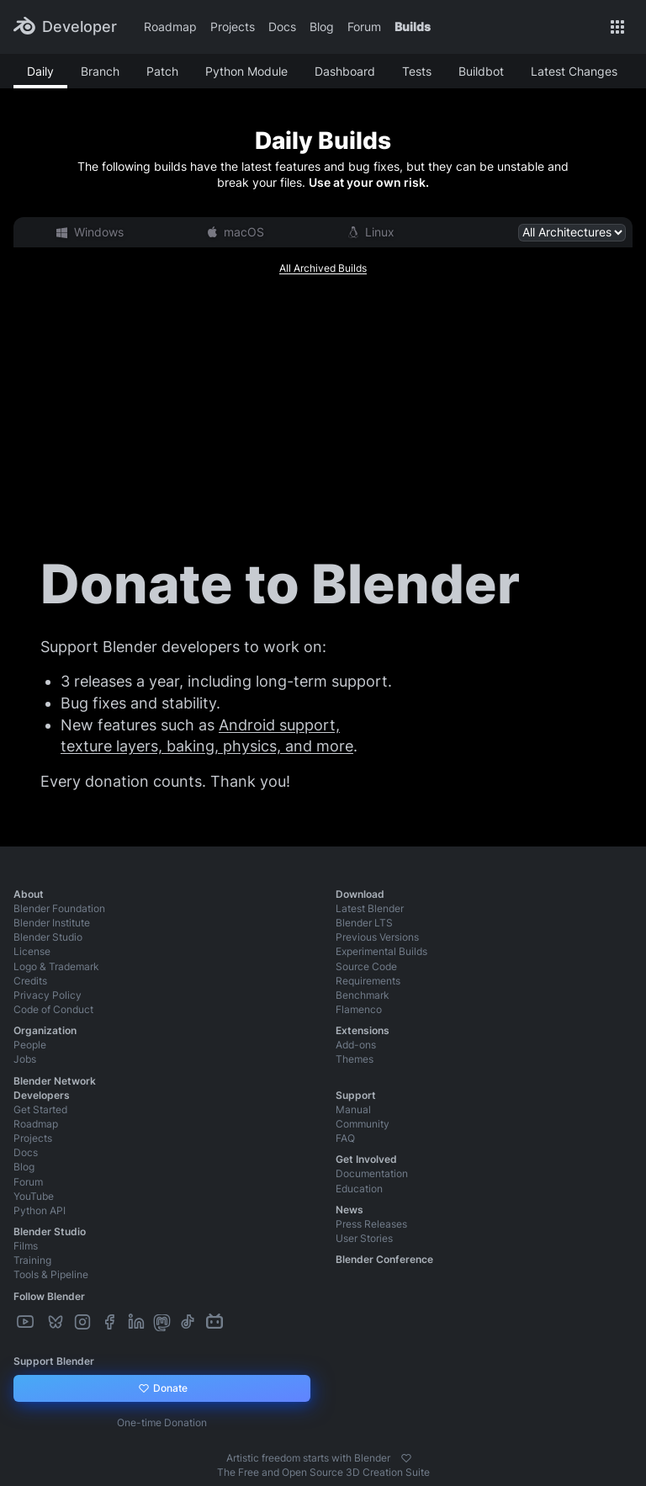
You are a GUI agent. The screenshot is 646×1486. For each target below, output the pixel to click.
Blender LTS (364, 922)
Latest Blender (370, 908)
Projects (232, 26)
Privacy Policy (47, 995)
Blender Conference (384, 1259)
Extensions (362, 1030)
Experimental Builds (381, 951)
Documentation (372, 1173)
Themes (354, 1059)
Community (362, 1123)
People (29, 1044)
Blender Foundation (59, 908)
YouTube (33, 1196)
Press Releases (371, 1224)
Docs (282, 26)
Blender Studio (47, 937)
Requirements (368, 980)
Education (359, 1188)
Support (356, 1095)
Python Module (246, 71)
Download (360, 894)
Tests (417, 71)
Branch (100, 71)
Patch (162, 71)
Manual (353, 1109)
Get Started (40, 1109)
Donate (162, 1388)
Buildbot (481, 71)
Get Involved (366, 1159)
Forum (364, 26)
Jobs (24, 1059)
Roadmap (170, 26)
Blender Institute (51, 922)
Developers (41, 1095)
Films (25, 1245)
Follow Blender (49, 1296)
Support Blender (53, 1361)
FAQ (345, 1138)
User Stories (364, 1238)
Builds (412, 26)
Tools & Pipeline (50, 1274)
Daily (40, 71)
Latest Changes (574, 71)
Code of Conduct (53, 1009)
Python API (39, 1210)
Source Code (366, 966)
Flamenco (359, 1009)
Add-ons (356, 1044)
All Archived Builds (323, 268)
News (349, 1209)
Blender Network (54, 1081)
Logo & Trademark (56, 966)
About (28, 894)
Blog (322, 26)
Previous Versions (377, 937)
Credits (30, 980)
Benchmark (362, 995)
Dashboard (345, 71)
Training (32, 1260)
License (31, 951)
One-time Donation (162, 1422)
